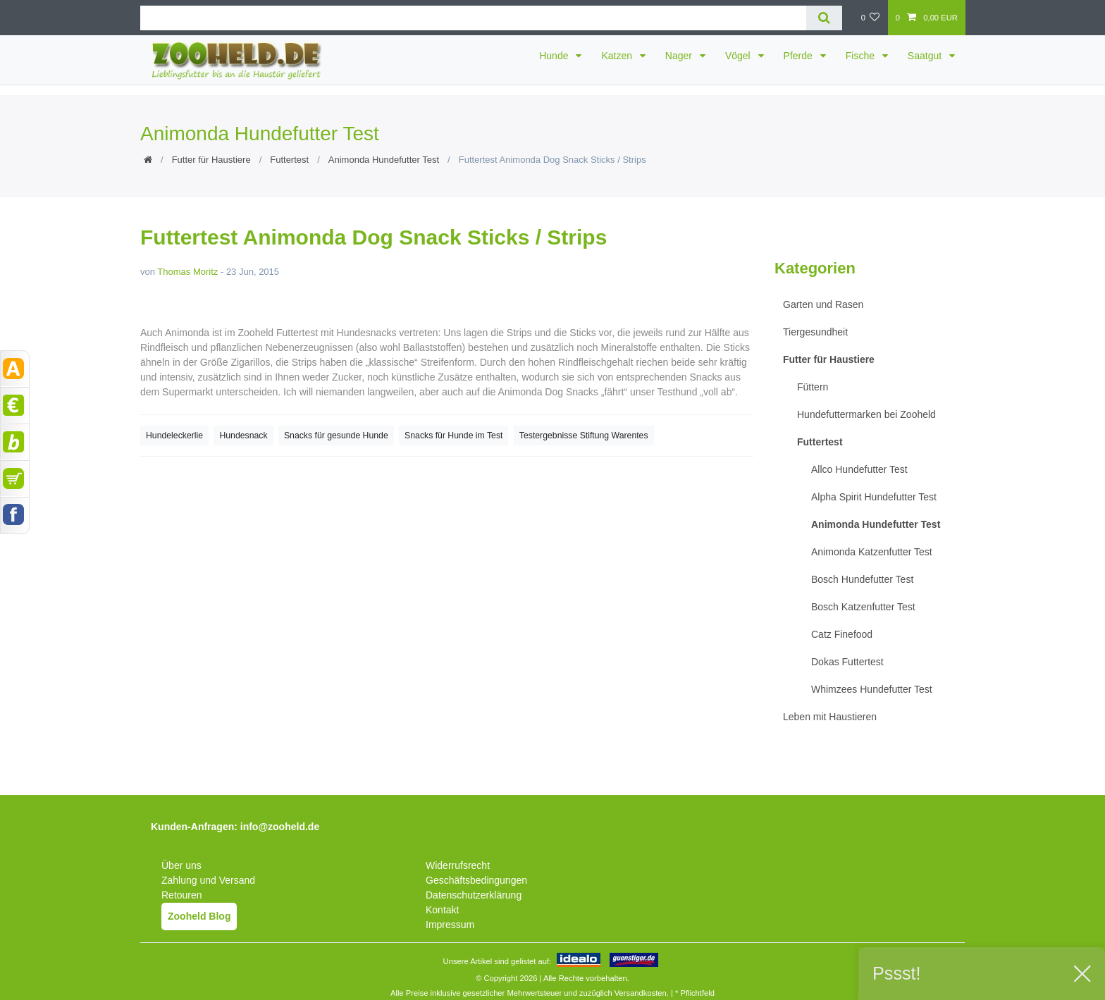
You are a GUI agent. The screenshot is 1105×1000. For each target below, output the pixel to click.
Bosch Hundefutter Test (862, 579)
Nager (680, 55)
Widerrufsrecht (458, 865)
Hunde (555, 55)
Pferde (799, 55)
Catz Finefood (841, 634)
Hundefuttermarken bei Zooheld (866, 414)
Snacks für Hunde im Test (453, 435)
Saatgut (926, 55)
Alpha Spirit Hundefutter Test (874, 496)
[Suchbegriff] (473, 18)
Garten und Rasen (823, 304)
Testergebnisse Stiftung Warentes (583, 435)
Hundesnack (243, 435)
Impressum (450, 924)
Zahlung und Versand (208, 880)
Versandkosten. (642, 993)
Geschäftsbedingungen (476, 880)
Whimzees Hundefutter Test (871, 689)
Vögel (739, 55)
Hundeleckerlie (174, 435)
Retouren (181, 895)
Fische (861, 55)
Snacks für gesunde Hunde (336, 435)
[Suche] (824, 18)
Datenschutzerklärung (473, 895)
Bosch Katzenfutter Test (863, 606)
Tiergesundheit (815, 332)
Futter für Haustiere (211, 159)
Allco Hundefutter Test (859, 469)
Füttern (812, 387)
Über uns (181, 865)
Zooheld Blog (199, 916)
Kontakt (442, 909)
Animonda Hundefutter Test (383, 159)
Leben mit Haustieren (830, 716)
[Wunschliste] (870, 17)
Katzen (617, 55)
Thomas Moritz (187, 271)
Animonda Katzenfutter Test (871, 551)
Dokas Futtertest (847, 661)
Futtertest (289, 159)
